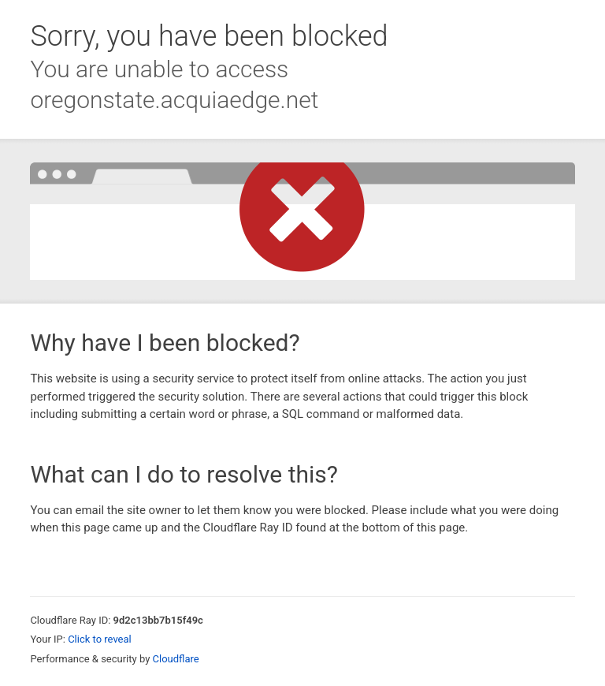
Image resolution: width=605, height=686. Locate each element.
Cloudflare (176, 659)
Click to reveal (100, 639)
